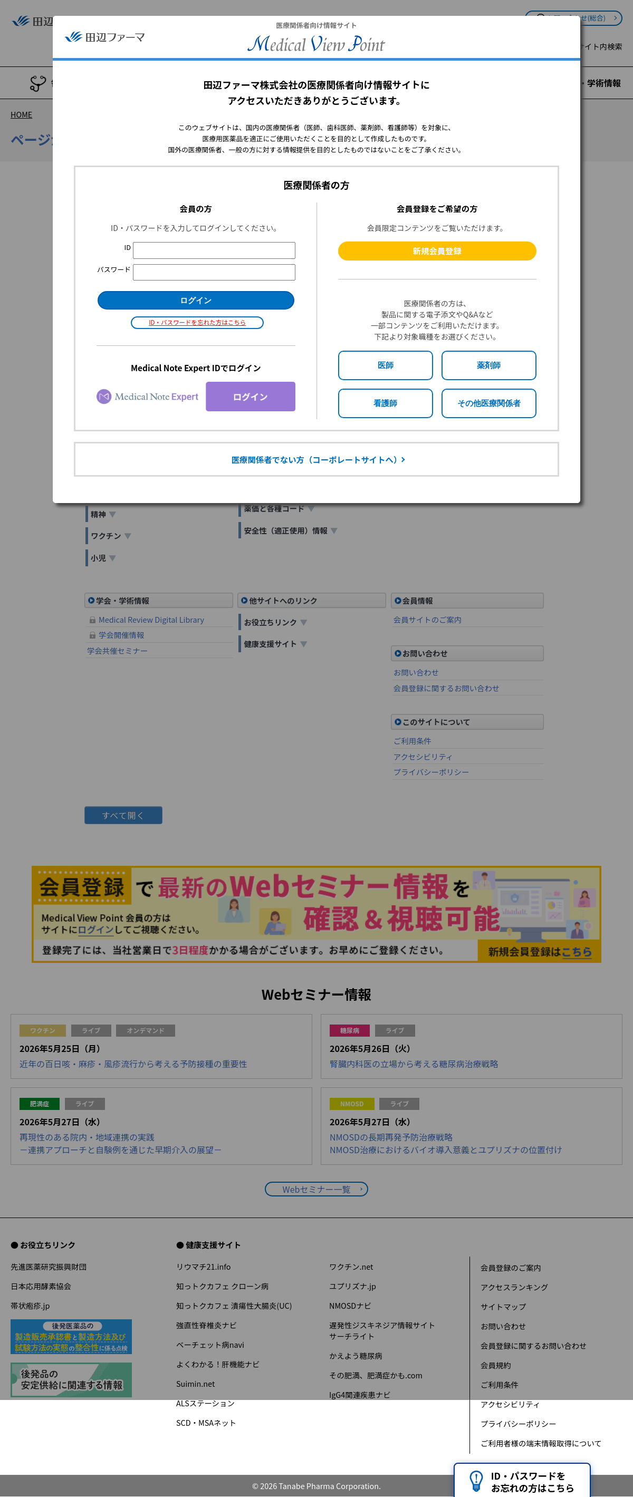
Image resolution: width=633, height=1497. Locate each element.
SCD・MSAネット (206, 1422)
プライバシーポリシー (519, 1423)
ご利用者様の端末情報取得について (541, 1442)
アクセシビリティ (511, 1403)
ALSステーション (205, 1402)
